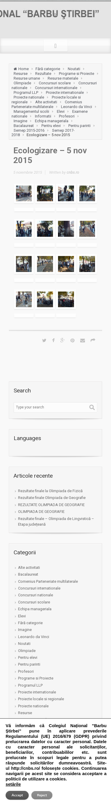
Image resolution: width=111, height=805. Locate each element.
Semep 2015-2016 (29, 130)
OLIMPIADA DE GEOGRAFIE (41, 511)
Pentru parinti (79, 125)
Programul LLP (26, 92)
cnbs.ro (73, 172)
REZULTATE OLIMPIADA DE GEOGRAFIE (51, 505)
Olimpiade (22, 83)
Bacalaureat (24, 125)
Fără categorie (48, 69)
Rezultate (43, 73)
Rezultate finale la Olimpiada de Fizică (50, 491)
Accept (17, 795)
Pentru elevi (51, 125)
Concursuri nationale (35, 595)
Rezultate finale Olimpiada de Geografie (52, 497)
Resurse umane (27, 78)
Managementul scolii (31, 111)
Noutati (74, 69)
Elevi (61, 111)
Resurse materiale (63, 78)
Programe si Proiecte (76, 73)
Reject (42, 795)
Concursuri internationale (56, 88)
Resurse (21, 73)
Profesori (67, 116)
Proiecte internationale (65, 92)
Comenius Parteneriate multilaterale (47, 104)
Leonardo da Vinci (76, 106)
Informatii (43, 116)
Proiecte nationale (29, 97)
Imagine (20, 121)
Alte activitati (46, 102)
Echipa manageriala (51, 121)
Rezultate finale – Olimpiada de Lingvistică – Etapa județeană (56, 521)
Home (23, 69)
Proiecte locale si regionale (41, 699)
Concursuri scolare (55, 83)
